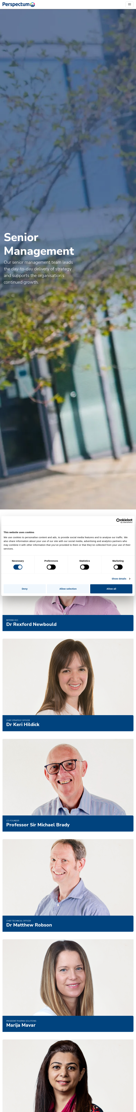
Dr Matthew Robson (29, 925)
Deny (25, 588)
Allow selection (67, 588)
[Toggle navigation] (129, 5)
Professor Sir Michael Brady (38, 825)
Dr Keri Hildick (22, 724)
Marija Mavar (21, 1025)
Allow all (111, 588)
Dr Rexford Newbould (31, 624)
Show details (119, 578)
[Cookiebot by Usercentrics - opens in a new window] (118, 520)
